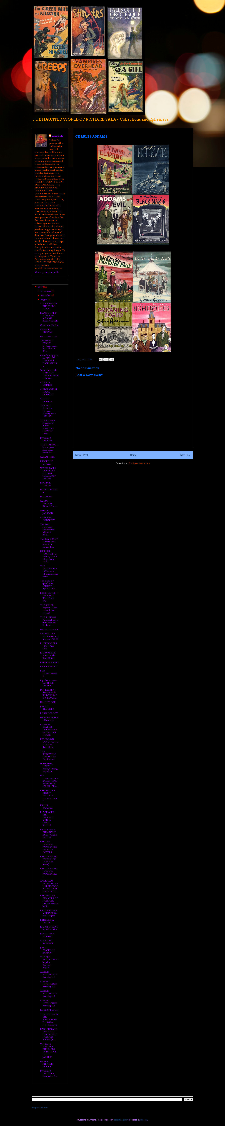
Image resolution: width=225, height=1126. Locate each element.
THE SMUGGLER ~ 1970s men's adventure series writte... (49, 571)
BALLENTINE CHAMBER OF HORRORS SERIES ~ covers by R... (49, 901)
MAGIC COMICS (49, 629)
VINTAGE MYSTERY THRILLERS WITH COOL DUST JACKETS (48, 1050)
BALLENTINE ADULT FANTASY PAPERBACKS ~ (48, 795)
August (44, 299)
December (46, 290)
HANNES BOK (48, 702)
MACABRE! (46, 496)
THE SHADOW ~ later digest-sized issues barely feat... (49, 448)
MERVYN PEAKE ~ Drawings (49, 719)
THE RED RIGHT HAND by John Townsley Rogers (49, 962)
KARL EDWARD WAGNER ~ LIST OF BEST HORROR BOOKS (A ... (48, 1034)
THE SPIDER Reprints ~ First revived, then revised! (48, 609)
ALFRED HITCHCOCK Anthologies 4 (48, 974)
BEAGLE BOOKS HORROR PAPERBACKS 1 (49, 872)
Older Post (184, 455)
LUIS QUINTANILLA (49, 673)
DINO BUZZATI (49, 666)
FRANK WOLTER (46, 806)
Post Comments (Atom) (139, 463)
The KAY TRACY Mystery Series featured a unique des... (49, 542)
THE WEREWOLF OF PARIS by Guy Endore (48, 755)
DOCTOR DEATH (45, 484)
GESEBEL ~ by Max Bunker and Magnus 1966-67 (49, 636)
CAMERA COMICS (46, 383)
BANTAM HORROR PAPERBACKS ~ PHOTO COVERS (48, 847)
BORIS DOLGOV (49, 713)
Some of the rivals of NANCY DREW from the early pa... (49, 374)
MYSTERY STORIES (46, 439)
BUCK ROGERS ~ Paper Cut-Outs (48, 646)
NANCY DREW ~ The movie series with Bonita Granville (49, 316)
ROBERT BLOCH (49, 1009)
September (46, 295)
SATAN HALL (47, 456)
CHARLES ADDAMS (46, 331)
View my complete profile (47, 272)
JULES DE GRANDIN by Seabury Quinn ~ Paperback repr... (48, 556)
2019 (40, 286)
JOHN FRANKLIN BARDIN (47, 950)
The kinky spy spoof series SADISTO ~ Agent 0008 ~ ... (49, 584)
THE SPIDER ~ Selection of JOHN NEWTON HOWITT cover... (47, 427)
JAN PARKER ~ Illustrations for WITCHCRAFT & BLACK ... (48, 693)
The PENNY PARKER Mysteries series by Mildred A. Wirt (49, 345)
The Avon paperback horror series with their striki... (47, 529)
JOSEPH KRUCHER (47, 707)
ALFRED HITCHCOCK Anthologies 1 (48, 1003)
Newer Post (81, 455)
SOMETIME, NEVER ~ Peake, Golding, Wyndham (49, 767)
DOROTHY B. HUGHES (47, 935)
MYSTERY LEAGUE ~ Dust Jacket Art (48, 1073)
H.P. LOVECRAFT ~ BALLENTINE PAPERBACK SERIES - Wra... (49, 781)
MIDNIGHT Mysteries (46, 462)
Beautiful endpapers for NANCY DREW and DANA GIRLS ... (49, 360)
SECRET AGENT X (49, 491)
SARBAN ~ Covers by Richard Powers (49, 503)
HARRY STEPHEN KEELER (46, 1064)
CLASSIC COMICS (46, 400)
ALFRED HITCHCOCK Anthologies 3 (48, 984)
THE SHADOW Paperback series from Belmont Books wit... (49, 621)
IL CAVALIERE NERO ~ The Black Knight (48, 655)
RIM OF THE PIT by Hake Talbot (49, 928)
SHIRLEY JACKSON (46, 512)
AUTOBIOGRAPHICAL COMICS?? (48, 392)
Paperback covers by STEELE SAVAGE (48, 683)
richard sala (57, 135)
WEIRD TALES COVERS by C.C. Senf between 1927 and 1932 (48, 473)
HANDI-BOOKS (48, 336)
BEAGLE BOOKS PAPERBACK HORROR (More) (49, 860)
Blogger (143, 1120)
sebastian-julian (121, 1120)
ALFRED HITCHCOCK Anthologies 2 (48, 993)
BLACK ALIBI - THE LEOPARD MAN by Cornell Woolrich (48, 819)
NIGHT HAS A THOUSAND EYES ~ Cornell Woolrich (48, 833)
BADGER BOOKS (49, 662)
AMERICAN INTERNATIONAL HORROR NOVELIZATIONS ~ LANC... (49, 886)
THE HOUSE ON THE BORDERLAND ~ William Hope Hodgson (49, 1019)
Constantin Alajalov (49, 325)
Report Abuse (40, 1107)
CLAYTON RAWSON (46, 942)
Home (133, 455)
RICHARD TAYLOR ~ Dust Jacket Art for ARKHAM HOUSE (48, 729)
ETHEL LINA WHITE (47, 921)
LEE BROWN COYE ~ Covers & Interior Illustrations (49, 743)
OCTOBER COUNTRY (47, 519)
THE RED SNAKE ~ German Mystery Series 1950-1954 (48, 411)
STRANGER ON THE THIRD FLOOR (48, 306)
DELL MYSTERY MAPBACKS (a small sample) (48, 913)
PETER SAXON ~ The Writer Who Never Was (49, 596)
